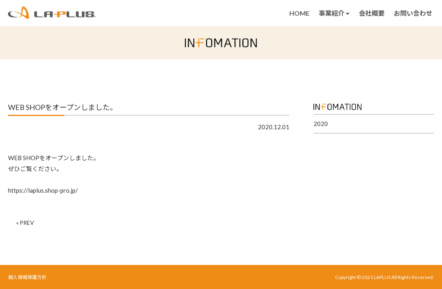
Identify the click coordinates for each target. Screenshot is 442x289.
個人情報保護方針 (27, 277)
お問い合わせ (413, 13)
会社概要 (372, 13)
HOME (299, 13)
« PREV (25, 222)
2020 (320, 123)
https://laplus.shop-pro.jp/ (43, 190)
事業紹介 (334, 13)
